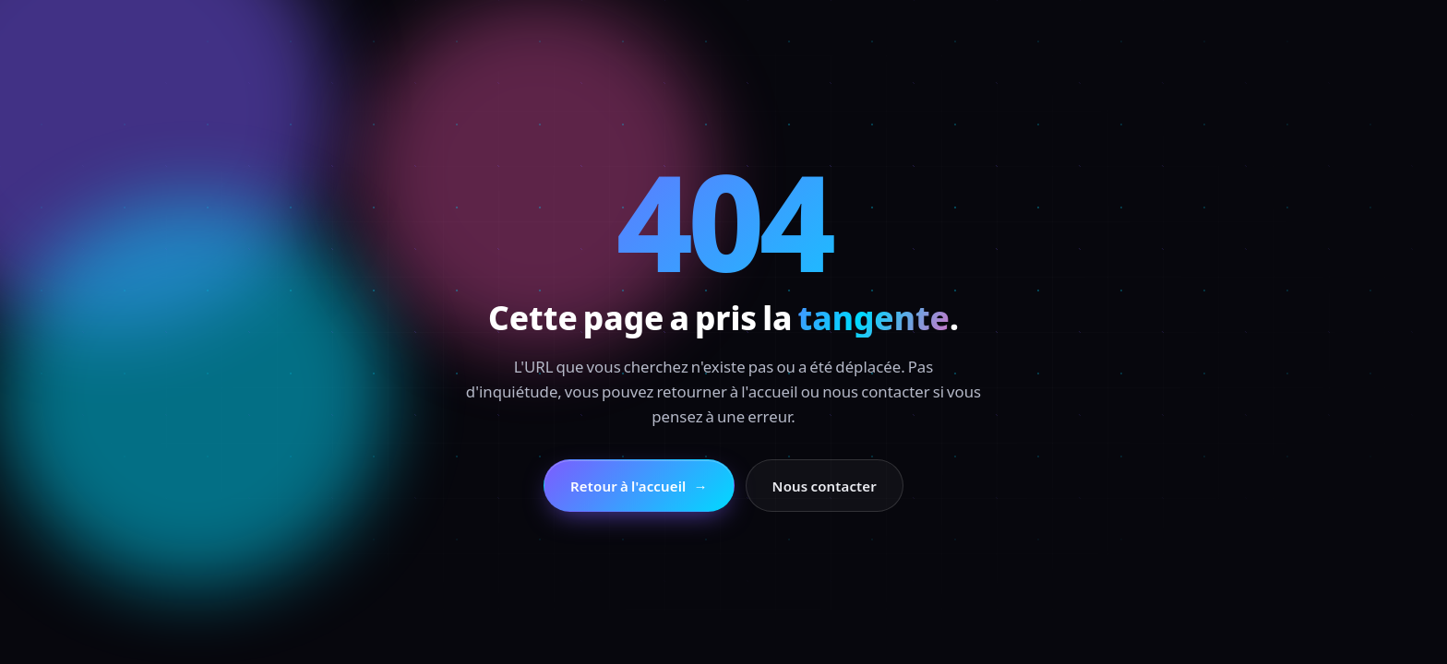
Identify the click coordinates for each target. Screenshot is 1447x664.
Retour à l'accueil (639, 485)
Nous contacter (824, 485)
